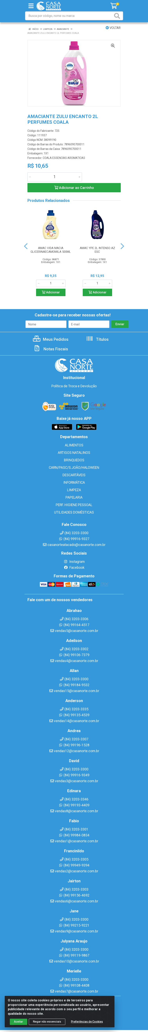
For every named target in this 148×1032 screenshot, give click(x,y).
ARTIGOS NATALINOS (74, 453)
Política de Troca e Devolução (74, 386)
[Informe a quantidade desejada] (54, 176)
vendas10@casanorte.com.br (74, 961)
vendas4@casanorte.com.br (74, 661)
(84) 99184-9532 (74, 685)
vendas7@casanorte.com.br (74, 991)
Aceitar (18, 1022)
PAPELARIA (74, 497)
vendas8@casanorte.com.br (74, 811)
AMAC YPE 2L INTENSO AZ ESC (97, 250)
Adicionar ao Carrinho (74, 188)
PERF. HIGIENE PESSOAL (74, 505)
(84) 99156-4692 (74, 895)
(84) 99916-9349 (74, 775)
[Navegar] (26, 246)
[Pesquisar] (118, 16)
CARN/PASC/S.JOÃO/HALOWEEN (74, 468)
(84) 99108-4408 (74, 985)
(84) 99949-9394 (74, 865)
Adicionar (51, 292)
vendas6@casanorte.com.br (74, 901)
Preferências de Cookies (87, 1022)
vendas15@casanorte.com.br (74, 691)
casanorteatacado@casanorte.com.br (74, 545)
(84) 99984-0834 (74, 835)
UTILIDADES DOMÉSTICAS (74, 512)
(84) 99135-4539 (74, 715)
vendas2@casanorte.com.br (74, 871)
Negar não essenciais (47, 1022)
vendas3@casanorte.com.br (74, 781)
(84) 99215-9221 (74, 925)
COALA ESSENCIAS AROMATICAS (64, 157)
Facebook (74, 568)
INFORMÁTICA (74, 482)
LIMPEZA (74, 490)
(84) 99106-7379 (74, 655)
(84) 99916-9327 (74, 539)
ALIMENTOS (74, 445)
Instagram (74, 562)
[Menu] (31, 5)
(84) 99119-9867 (74, 955)
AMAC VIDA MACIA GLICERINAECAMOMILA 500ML (51, 250)
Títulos (97, 339)
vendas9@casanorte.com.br (74, 931)
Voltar (113, 28)
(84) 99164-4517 (74, 625)
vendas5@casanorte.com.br (74, 631)
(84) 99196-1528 (74, 745)
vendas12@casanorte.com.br (74, 751)
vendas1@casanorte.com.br (74, 841)
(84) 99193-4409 (74, 805)
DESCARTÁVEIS (74, 475)
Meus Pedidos (50, 339)
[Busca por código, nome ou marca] (69, 16)
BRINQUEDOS (74, 460)
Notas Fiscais (51, 349)
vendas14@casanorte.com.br (74, 721)
